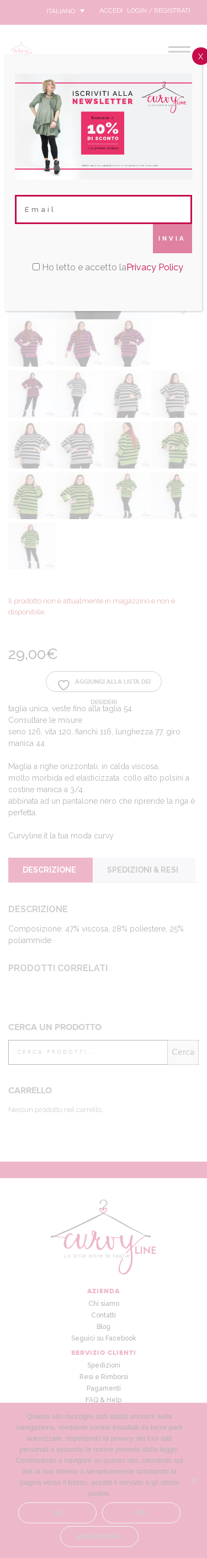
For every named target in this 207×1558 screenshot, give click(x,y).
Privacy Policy (154, 267)
